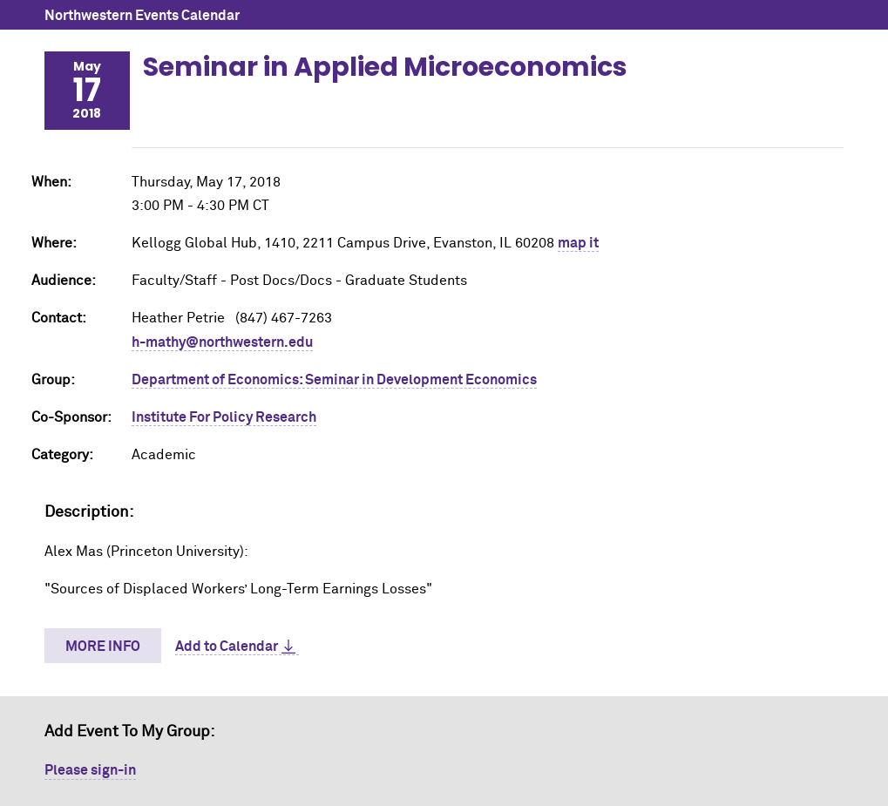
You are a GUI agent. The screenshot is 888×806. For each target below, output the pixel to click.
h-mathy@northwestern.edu (222, 342)
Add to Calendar (226, 647)
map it (578, 243)
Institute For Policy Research (224, 417)
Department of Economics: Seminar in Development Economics (334, 380)
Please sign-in (90, 770)
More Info (102, 647)
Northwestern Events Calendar (142, 16)
